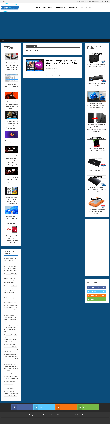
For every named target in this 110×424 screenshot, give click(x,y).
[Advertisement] (55, 25)
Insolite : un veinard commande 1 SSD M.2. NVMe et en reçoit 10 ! (11, 376)
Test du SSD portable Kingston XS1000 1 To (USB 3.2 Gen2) (97, 169)
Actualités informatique (32, 61)
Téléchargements (60, 7)
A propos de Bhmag (27, 415)
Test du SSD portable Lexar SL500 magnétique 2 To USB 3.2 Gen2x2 (97, 190)
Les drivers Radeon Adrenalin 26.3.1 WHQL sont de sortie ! (11, 181)
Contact (8, 1)
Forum (82, 7)
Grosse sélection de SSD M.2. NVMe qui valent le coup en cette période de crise (12, 67)
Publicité (58, 415)
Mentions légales (48, 415)
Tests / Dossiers (47, 7)
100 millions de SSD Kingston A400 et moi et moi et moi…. (11, 261)
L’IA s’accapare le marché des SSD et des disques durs (10, 300)
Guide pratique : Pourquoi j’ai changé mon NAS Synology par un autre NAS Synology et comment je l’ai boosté (96, 128)
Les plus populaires (8, 47)
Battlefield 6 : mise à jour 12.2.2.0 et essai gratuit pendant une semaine (12, 105)
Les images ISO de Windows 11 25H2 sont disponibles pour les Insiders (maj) (11, 220)
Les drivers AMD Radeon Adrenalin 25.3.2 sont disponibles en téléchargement (11, 160)
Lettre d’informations (79, 415)
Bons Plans (90, 7)
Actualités (37, 7)
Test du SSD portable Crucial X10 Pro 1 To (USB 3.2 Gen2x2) (96, 65)
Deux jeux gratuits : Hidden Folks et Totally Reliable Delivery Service (12, 200)
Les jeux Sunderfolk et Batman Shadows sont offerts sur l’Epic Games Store (12, 124)
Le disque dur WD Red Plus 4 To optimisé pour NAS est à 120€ (12, 239)
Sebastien (8, 258)
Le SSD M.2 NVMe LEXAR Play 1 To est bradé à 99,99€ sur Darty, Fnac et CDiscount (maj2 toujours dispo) (11, 278)
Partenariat (67, 415)
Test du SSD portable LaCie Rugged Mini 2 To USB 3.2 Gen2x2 (97, 211)
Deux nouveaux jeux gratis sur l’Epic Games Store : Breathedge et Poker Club (61, 63)
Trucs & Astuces (72, 7)
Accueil (3, 1)
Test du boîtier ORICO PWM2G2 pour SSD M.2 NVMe (96, 85)
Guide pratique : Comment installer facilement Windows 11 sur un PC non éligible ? (96, 105)
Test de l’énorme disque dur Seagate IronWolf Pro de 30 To (97, 150)
